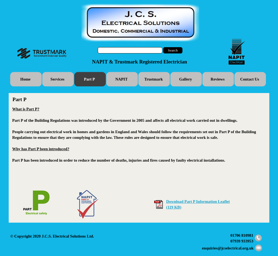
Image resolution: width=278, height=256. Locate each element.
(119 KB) (173, 207)
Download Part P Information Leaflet (198, 201)
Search (173, 50)
